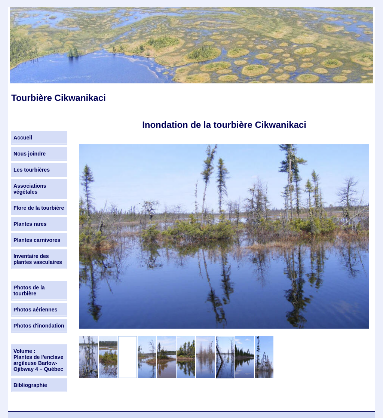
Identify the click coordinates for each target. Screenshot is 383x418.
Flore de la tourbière (38, 208)
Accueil (22, 138)
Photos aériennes (35, 310)
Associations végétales (29, 189)
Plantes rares (29, 224)
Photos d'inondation (38, 326)
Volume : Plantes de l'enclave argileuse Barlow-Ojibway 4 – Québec (38, 360)
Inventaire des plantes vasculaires (37, 259)
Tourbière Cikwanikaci (58, 98)
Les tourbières (31, 170)
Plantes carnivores (36, 240)
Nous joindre (29, 154)
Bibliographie (30, 385)
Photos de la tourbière (29, 290)
